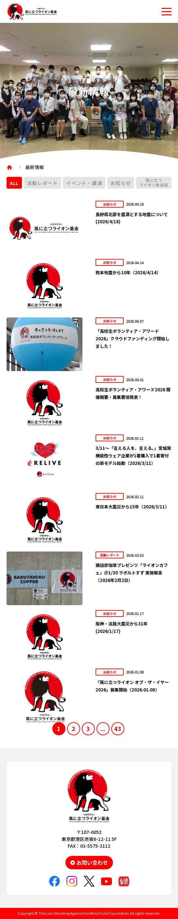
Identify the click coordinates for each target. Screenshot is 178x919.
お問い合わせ (92, 862)
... (102, 728)
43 (117, 728)
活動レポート (42, 182)
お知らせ (121, 182)
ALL (14, 182)
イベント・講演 (84, 182)
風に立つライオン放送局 (153, 182)
